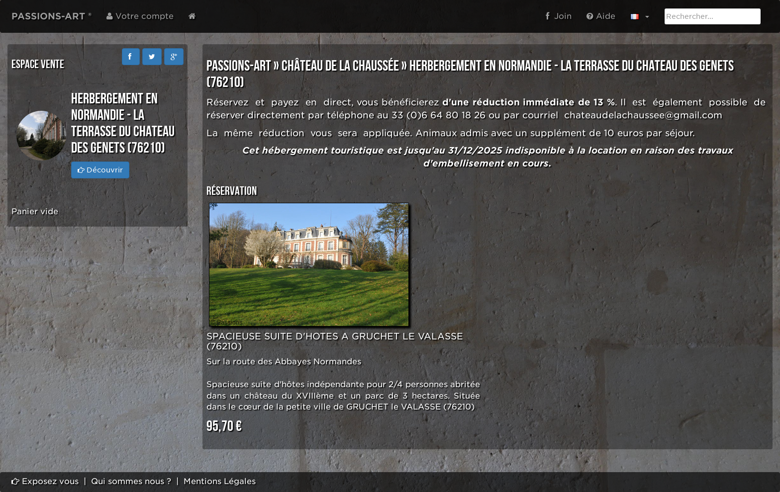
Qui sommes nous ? (131, 481)
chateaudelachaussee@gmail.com (643, 115)
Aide (600, 16)
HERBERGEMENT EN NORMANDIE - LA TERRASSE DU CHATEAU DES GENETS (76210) (470, 74)
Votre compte (140, 16)
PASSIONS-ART (238, 66)
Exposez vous (45, 481)
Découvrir (100, 170)
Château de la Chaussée (340, 66)
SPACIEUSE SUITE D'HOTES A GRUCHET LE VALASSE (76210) (334, 341)
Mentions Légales (220, 481)
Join (559, 16)
